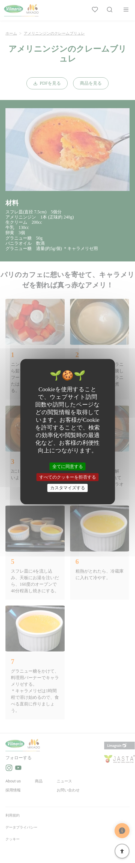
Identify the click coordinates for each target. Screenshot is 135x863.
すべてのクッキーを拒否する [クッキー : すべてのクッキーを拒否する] (67, 477)
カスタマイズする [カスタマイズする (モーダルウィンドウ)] (67, 487)
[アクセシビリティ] (122, 851)
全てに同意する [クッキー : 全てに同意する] (67, 466)
